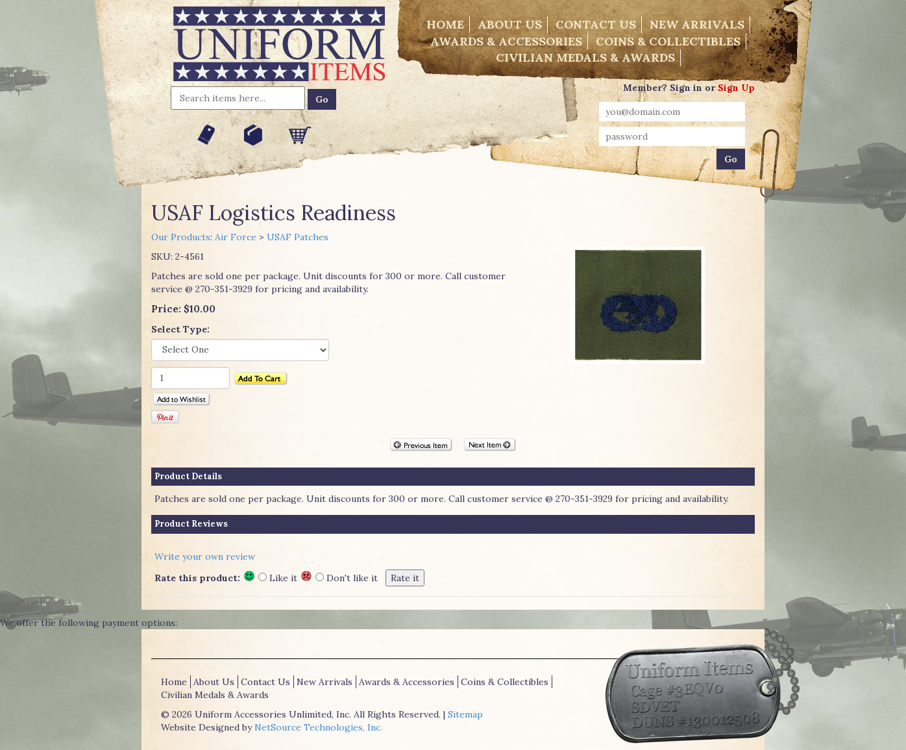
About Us (510, 24)
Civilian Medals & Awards (585, 57)
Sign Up (736, 88)
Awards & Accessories (506, 41)
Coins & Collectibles (668, 41)
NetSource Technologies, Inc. (318, 727)
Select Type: (180, 329)
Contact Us (596, 24)
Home (445, 24)
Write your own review (204, 556)
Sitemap (465, 714)
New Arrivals (697, 24)
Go (321, 99)
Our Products (180, 237)
